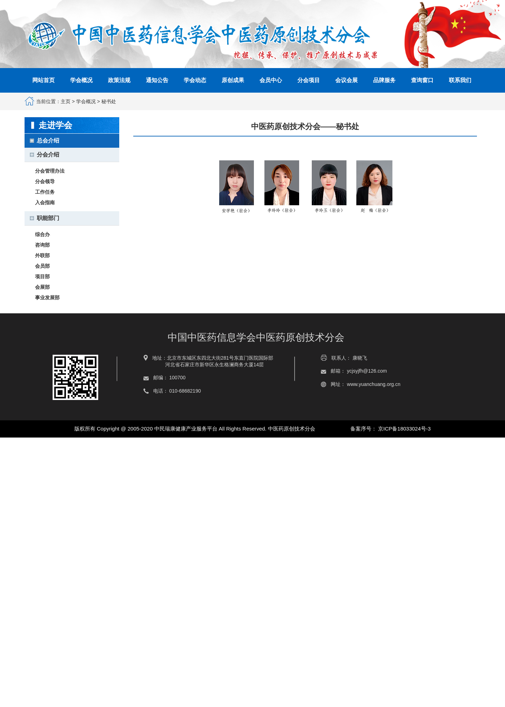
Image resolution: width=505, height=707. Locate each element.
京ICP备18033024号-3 (404, 429)
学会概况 (86, 101)
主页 (65, 101)
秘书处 (108, 101)
